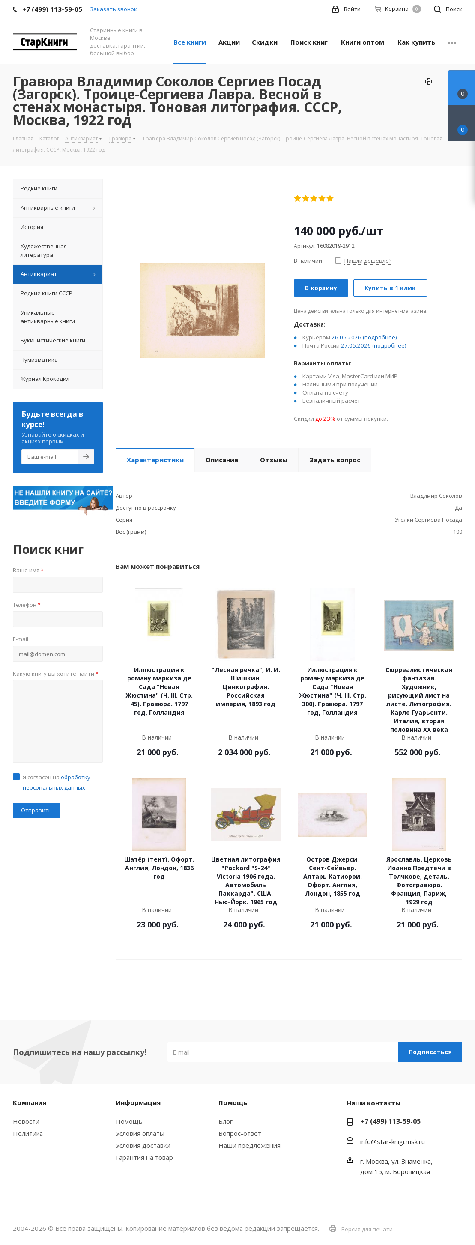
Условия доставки (143, 1145)
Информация (138, 1102)
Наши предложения (249, 1145)
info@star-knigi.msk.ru (392, 1141)
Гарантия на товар (144, 1157)
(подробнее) (380, 337)
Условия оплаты (140, 1133)
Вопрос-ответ (239, 1133)
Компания (29, 1102)
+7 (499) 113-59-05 (390, 1121)
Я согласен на (56, 782)
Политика (28, 1133)
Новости (26, 1121)
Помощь (129, 1121)
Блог (225, 1121)
